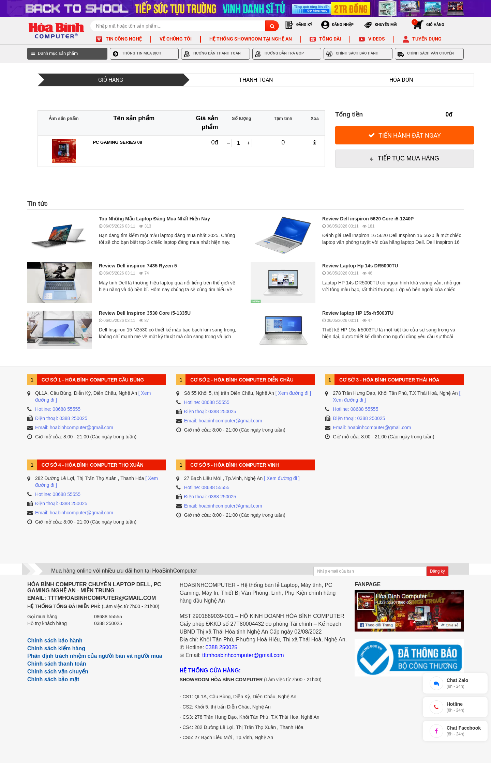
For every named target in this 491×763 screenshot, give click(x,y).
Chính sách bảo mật (53, 679)
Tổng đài (330, 39)
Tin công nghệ (124, 39)
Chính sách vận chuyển (57, 671)
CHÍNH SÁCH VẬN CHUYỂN (426, 54)
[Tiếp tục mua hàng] (404, 159)
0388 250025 (108, 623)
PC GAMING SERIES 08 (117, 142)
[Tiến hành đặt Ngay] (404, 135)
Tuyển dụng (427, 39)
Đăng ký (437, 571)
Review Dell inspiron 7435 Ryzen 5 (138, 265)
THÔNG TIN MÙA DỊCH (137, 54)
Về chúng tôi (176, 39)
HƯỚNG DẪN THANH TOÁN (212, 54)
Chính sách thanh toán (56, 664)
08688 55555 (108, 616)
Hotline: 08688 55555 (57, 409)
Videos (376, 39)
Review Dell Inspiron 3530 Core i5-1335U (145, 313)
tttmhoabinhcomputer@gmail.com (243, 655)
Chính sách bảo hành (55, 640)
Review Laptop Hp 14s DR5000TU (360, 265)
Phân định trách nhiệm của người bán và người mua (94, 656)
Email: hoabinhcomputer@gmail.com (74, 427)
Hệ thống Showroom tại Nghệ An (250, 39)
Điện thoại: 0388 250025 (61, 418)
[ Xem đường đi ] (293, 393)
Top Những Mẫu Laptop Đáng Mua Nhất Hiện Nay (154, 218)
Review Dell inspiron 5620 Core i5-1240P (368, 218)
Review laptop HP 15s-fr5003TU (357, 313)
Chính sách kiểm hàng (56, 648)
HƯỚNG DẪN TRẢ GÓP (279, 54)
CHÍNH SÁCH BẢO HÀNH (352, 54)
